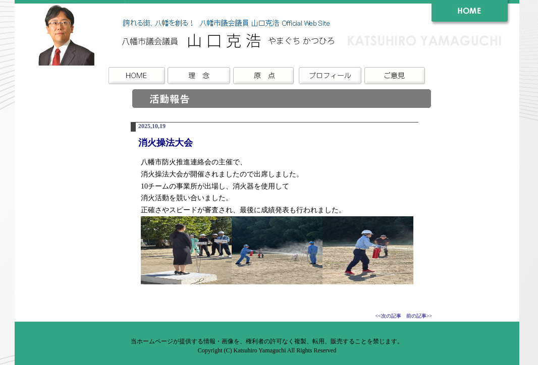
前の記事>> (419, 316)
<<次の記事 (388, 316)
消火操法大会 (165, 143)
